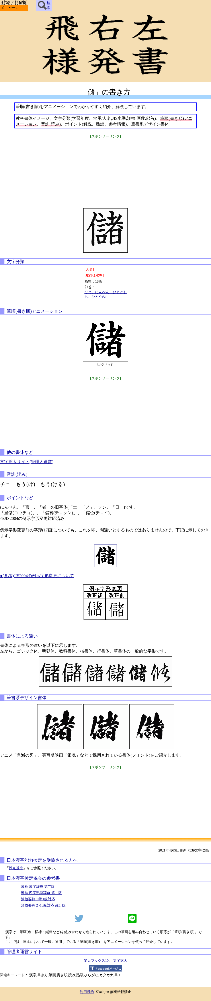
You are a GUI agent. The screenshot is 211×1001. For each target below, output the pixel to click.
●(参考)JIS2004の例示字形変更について (37, 575)
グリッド (107, 364)
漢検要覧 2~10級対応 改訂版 (43, 905)
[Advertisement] (105, 170)
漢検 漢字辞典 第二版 (38, 887)
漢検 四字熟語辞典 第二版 (41, 893)
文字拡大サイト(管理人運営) (26, 461)
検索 (44, 5)
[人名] (89, 269)
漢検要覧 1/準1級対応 (38, 899)
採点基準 (16, 868)
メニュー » (9, 8)
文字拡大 (120, 960)
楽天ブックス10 (96, 960)
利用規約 (87, 992)
